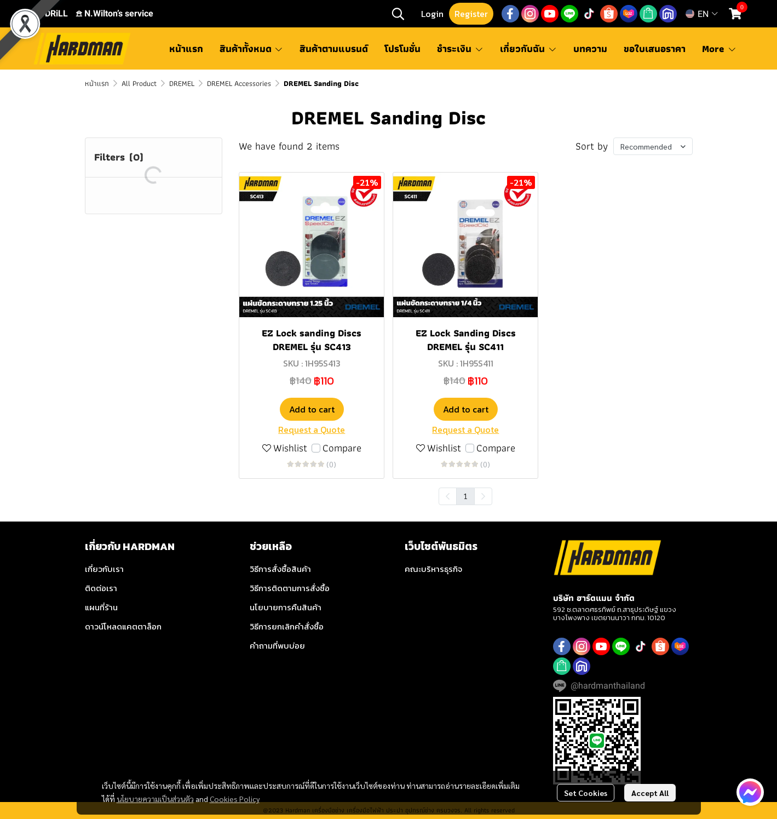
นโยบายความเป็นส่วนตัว (155, 799)
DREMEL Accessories (239, 83)
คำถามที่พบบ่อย (277, 645)
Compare (342, 448)
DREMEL (181, 83)
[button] (398, 13)
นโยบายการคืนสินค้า (285, 607)
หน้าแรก (97, 83)
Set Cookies (585, 793)
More (719, 48)
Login (432, 13)
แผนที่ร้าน (101, 607)
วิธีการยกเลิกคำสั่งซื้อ (287, 626)
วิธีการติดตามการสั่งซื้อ (290, 588)
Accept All (650, 793)
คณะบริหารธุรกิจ (433, 569)
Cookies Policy (235, 799)
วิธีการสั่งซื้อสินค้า (280, 569)
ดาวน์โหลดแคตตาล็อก (123, 626)
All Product (139, 83)
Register (471, 13)
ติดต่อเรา (101, 588)
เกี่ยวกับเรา (104, 569)
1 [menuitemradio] (465, 496)
